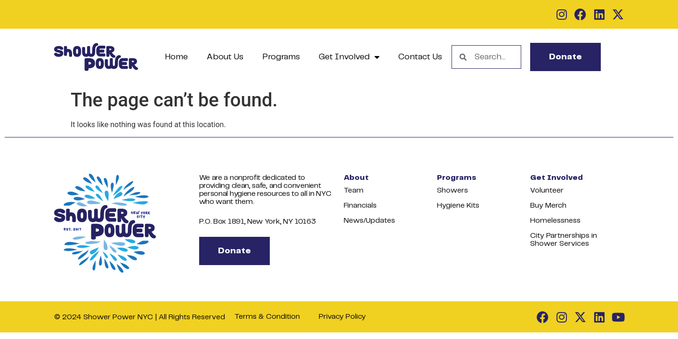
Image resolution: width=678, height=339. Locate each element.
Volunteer (547, 190)
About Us (225, 57)
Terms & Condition (267, 316)
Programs (281, 57)
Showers (452, 190)
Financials (360, 205)
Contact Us (420, 57)
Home (176, 57)
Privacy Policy (342, 316)
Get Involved (349, 57)
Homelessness (555, 220)
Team (353, 190)
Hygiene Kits (458, 205)
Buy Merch (548, 205)
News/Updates (369, 220)
